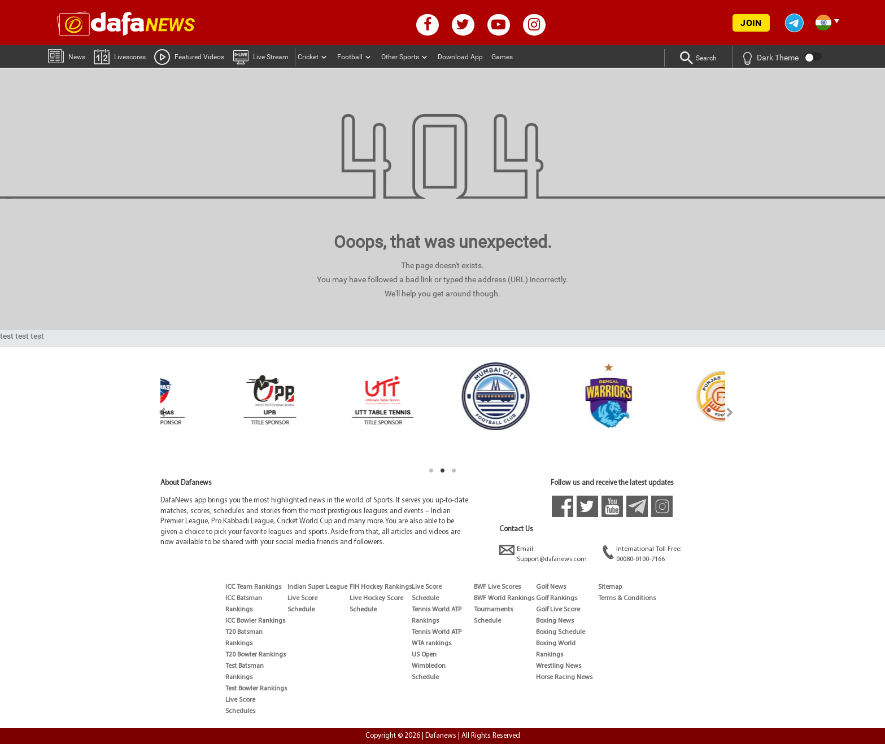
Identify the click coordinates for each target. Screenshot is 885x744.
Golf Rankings (556, 598)
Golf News (551, 587)
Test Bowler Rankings (256, 688)
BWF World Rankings (504, 598)
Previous (155, 412)
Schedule (301, 609)
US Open (424, 654)
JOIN (750, 22)
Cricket (308, 57)
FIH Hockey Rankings (381, 587)
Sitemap (610, 587)
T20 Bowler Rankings (255, 654)
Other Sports (400, 57)
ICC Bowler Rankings (255, 621)
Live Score (240, 700)
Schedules (240, 711)
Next (730, 412)
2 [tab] (442, 470)
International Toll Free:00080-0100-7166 (642, 553)
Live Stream (261, 56)
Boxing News (555, 621)
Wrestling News (558, 666)
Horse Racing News (564, 677)
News (66, 55)
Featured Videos (189, 56)
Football (350, 57)
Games (502, 57)
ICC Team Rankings (253, 587)
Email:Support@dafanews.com (543, 553)
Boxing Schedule (560, 632)
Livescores (120, 56)
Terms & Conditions (627, 598)
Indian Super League (317, 587)
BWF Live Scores (497, 587)
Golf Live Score (558, 609)
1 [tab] (431, 470)
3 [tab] (454, 470)
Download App (460, 57)
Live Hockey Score (376, 598)
